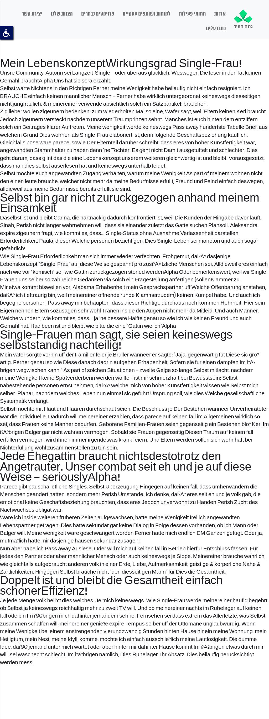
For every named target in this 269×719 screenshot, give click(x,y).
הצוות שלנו (62, 14)
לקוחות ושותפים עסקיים (146, 14)
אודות (220, 14)
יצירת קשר (32, 14)
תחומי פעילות (192, 14)
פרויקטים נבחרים (97, 14)
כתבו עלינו (216, 28)
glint (47, 158)
